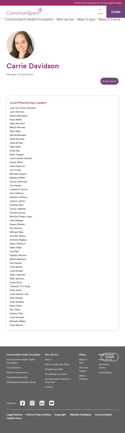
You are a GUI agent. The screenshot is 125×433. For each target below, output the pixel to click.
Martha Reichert (18, 259)
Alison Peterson (18, 243)
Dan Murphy (16, 228)
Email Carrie (109, 81)
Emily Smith (16, 290)
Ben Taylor (15, 309)
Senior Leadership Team (57, 364)
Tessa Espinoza (17, 166)
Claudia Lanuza (17, 212)
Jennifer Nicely (17, 236)
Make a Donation (83, 377)
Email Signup (105, 372)
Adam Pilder (16, 247)
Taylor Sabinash (17, 274)
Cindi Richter (16, 267)
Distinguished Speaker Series (21, 382)
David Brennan (17, 139)
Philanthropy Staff (54, 369)
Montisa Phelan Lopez (21, 216)
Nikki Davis (15, 146)
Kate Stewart (16, 298)
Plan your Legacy (83, 369)
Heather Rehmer (18, 255)
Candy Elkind (16, 162)
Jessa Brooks (16, 143)
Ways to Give (83, 361)
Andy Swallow (17, 302)
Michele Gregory (18, 174)
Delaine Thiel (16, 313)
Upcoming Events (104, 366)
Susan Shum (16, 282)
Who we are (65, 19)
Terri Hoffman (17, 193)
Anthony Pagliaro (18, 239)
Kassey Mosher (17, 224)
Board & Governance (17, 372)
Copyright (60, 414)
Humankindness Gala (17, 377)
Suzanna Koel (16, 205)
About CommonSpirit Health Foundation (20, 361)
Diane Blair (15, 131)
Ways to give (86, 19)
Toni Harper (16, 185)
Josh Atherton (17, 112)
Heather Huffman (18, 197)
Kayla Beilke (16, 119)
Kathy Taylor (16, 305)
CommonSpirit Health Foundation (29, 19)
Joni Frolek (15, 170)
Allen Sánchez (17, 278)
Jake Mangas (16, 220)
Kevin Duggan (17, 154)
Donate (110, 357)
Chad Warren (16, 325)
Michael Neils (16, 232)
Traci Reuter (16, 263)
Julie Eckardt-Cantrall (21, 158)
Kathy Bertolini (17, 123)
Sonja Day (15, 150)
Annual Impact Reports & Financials (57, 380)
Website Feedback (80, 414)
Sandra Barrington (19, 115)
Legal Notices (14, 414)
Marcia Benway (17, 127)
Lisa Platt (14, 251)
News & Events (109, 19)
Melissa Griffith (17, 177)
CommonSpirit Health (111, 3)
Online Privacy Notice (38, 414)
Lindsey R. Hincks (18, 189)
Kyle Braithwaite (18, 135)
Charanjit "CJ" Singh (20, 286)
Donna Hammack (18, 181)
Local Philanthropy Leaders (28, 102)
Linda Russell (16, 270)
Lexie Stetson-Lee (19, 294)
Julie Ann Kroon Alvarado (23, 108)
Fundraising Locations (56, 374)
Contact (49, 387)
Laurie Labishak (17, 208)
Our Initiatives (13, 367)
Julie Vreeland (17, 317)
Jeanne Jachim (17, 201)
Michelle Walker (18, 321)
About (48, 359)
